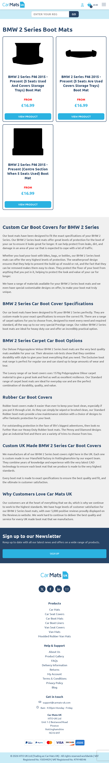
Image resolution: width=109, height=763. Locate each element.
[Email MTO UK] (66, 588)
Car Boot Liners (54, 622)
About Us (54, 651)
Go (74, 14)
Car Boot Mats (54, 618)
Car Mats (54, 609)
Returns (54, 669)
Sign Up (54, 553)
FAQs (54, 660)
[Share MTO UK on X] (42, 588)
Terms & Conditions (55, 678)
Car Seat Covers (54, 614)
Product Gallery (54, 656)
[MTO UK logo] (54, 575)
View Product (28, 116)
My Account (54, 674)
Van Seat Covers (55, 627)
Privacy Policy (54, 682)
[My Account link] (82, 5)
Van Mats (54, 631)
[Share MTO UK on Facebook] (50, 588)
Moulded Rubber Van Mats (54, 636)
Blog (54, 687)
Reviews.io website (19, 515)
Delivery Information (54, 665)
